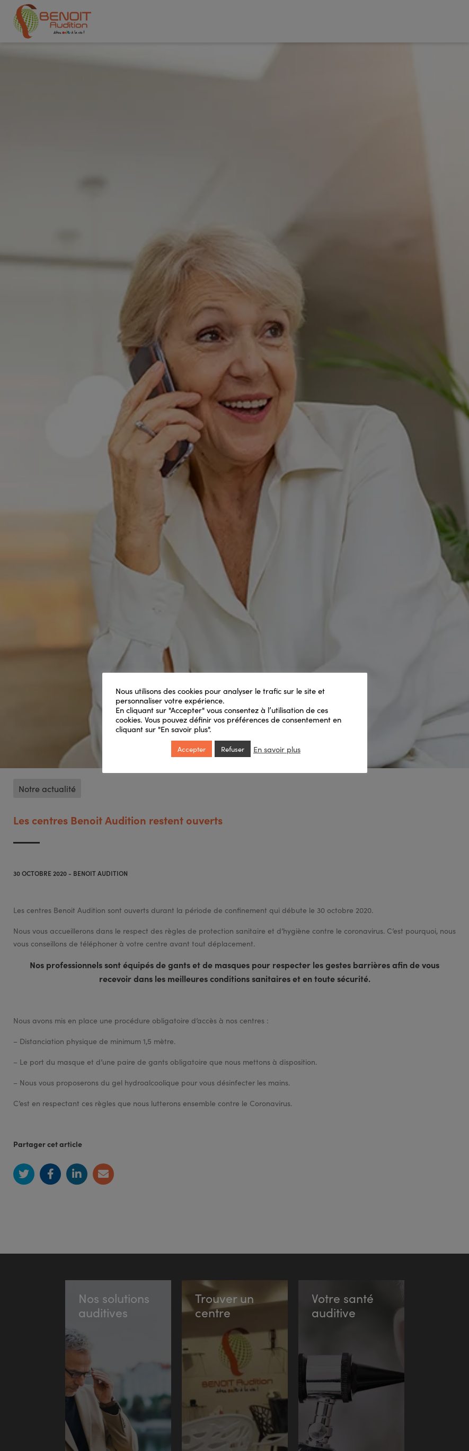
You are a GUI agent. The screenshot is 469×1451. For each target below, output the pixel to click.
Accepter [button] (192, 749)
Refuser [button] (232, 749)
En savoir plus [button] (276, 749)
